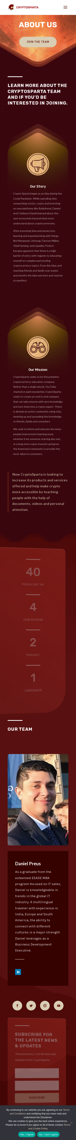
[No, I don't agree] (71, 1123)
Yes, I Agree (27, 1134)
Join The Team (38, 41)
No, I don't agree (48, 1134)
